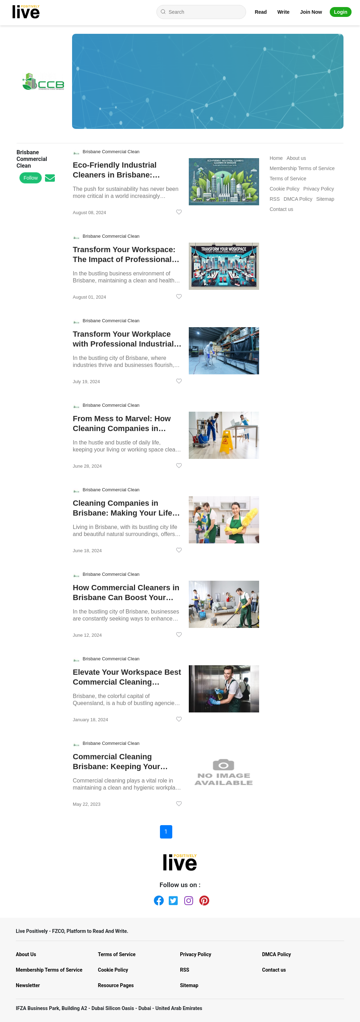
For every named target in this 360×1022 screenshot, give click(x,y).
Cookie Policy (113, 970)
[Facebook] (157, 899)
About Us (26, 954)
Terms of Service (117, 954)
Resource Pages (116, 985)
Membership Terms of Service (49, 970)
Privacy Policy (195, 954)
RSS (184, 970)
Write (283, 12)
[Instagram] (187, 899)
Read (261, 12)
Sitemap (189, 985)
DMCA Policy (276, 954)
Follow (31, 178)
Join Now (311, 12)
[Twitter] (172, 899)
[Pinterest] (202, 899)
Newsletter (28, 985)
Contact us (274, 970)
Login (340, 12)
